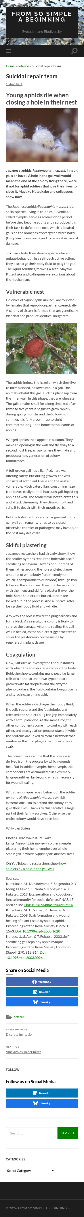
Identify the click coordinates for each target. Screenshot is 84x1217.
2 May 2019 (14, 84)
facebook (41, 982)
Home (10, 66)
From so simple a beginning (42, 16)
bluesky (41, 1002)
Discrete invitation (42, 1032)
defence (23, 66)
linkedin (41, 992)
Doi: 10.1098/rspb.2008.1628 (37, 931)
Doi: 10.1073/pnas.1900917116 (48, 905)
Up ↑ (74, 1208)
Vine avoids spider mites (42, 1049)
